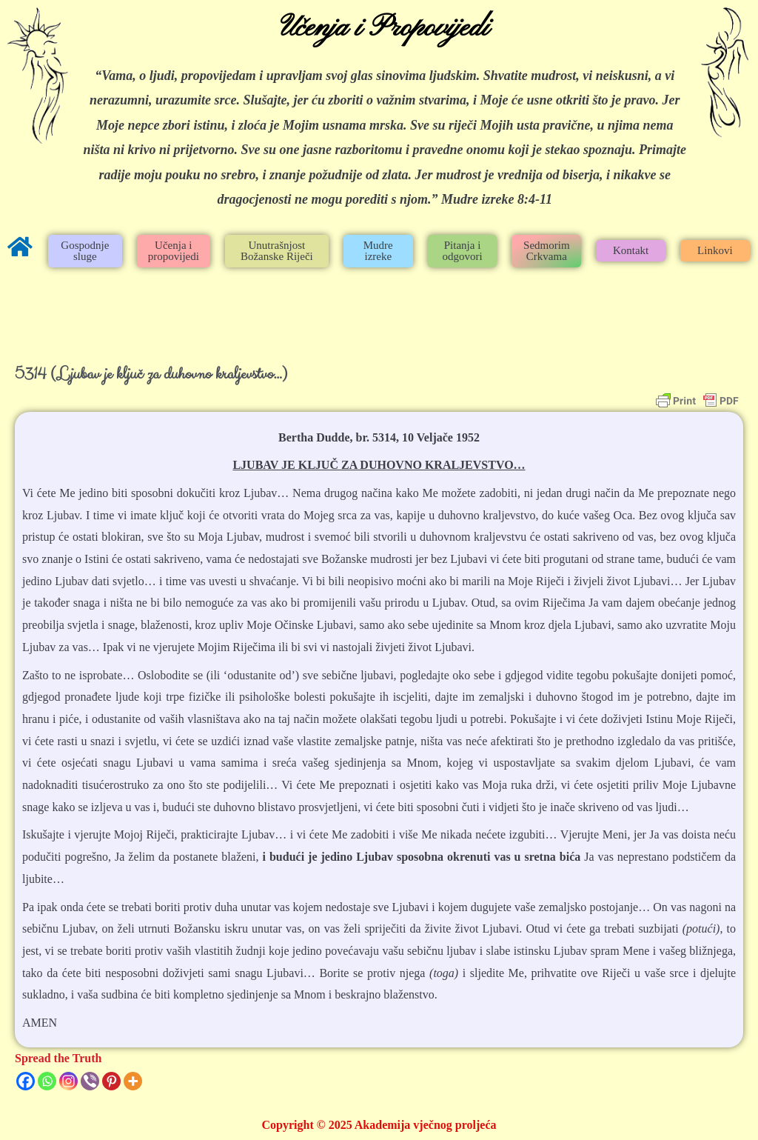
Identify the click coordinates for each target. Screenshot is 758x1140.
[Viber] (90, 1081)
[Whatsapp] (47, 1081)
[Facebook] (25, 1081)
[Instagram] (68, 1081)
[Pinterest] (111, 1081)
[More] (133, 1081)
